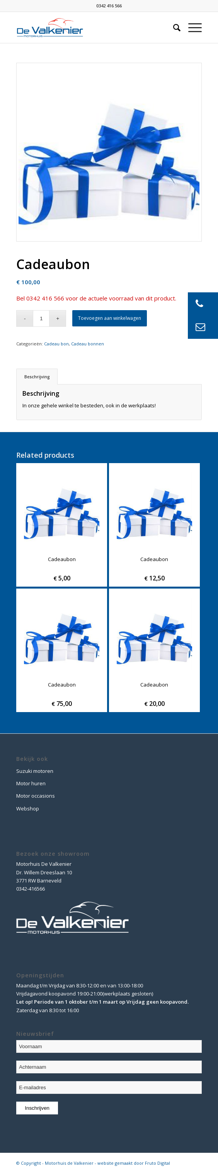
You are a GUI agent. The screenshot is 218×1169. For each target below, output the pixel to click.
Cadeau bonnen (87, 344)
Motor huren (31, 783)
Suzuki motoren (34, 770)
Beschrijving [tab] (37, 376)
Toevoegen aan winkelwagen (109, 318)
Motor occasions (35, 795)
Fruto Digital (157, 1163)
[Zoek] (173, 27)
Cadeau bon (56, 344)
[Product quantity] (41, 318)
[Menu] (191, 27)
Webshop (27, 808)
